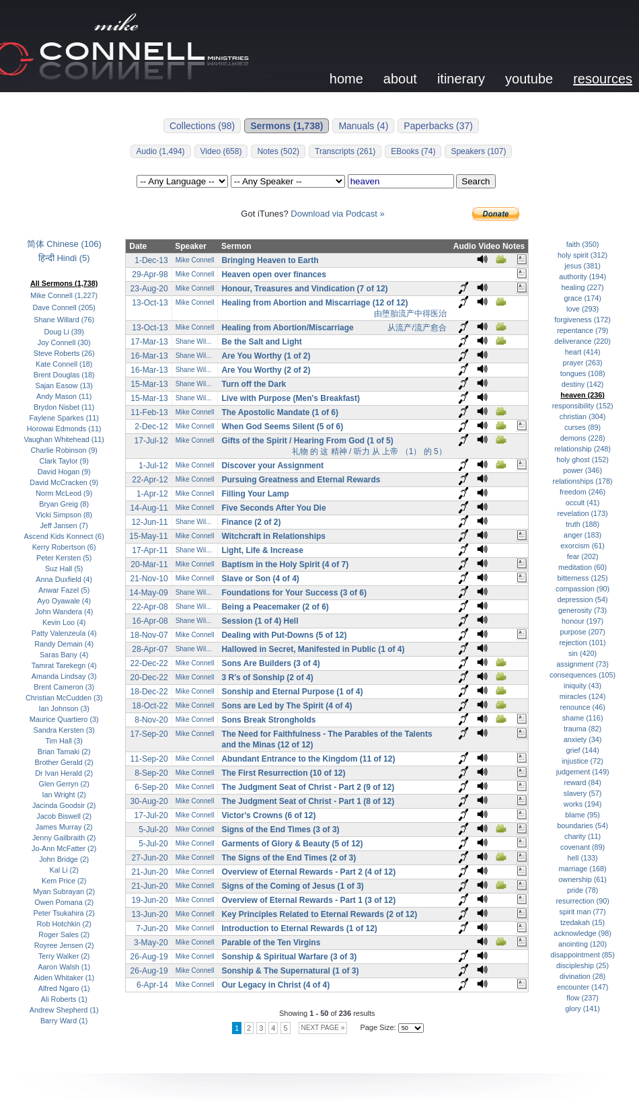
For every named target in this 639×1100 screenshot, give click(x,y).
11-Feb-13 (148, 412)
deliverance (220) (582, 341)
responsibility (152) (582, 406)
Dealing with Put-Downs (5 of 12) (283, 635)
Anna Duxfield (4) (64, 579)
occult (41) (583, 503)
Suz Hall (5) (64, 568)
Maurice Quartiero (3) (64, 719)
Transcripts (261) (345, 151)
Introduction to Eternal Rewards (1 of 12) (299, 928)
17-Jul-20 (151, 815)
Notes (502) (278, 151)
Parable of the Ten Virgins (270, 942)
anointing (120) (582, 944)
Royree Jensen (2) (64, 945)
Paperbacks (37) (438, 125)
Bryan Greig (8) (64, 504)
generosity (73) (582, 610)
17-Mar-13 (148, 341)
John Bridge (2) (64, 859)
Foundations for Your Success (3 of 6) (294, 592)
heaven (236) (582, 395)
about (400, 78)
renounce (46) (582, 707)
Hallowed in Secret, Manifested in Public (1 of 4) (312, 649)
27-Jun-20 (150, 858)
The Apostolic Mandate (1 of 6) (279, 412)
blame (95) (582, 815)
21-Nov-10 (149, 578)
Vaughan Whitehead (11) (64, 439)
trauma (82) (582, 729)
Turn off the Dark (253, 384)
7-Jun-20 (151, 928)
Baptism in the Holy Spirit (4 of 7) (284, 564)
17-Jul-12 (151, 440)
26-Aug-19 (149, 956)
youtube (529, 78)
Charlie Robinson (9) (64, 450)
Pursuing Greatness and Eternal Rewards (300, 479)
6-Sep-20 (151, 787)
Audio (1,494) (161, 151)
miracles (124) (583, 696)
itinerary (461, 78)
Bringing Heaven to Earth (269, 260)
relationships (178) (583, 481)
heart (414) (583, 352)
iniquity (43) (582, 686)
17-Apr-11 (149, 550)
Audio (464, 246)
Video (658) (221, 151)
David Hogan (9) (64, 472)
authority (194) (582, 276)
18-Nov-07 (149, 635)
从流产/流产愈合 (416, 327)
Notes (513, 246)
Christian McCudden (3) (64, 698)
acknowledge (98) (582, 933)
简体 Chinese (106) (64, 244)
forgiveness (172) (582, 320)
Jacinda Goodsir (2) (64, 805)
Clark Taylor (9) (64, 461)
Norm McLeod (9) (64, 493)
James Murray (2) (64, 827)
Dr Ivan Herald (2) (64, 773)
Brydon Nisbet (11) (64, 407)
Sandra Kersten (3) (63, 730)
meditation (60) (582, 567)
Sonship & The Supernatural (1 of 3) (290, 971)
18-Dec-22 (149, 691)
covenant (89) (582, 847)
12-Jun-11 (150, 522)
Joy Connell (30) (64, 342)
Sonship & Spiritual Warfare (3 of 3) (288, 956)
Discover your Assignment (272, 465)
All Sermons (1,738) (64, 283)
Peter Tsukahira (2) (64, 913)
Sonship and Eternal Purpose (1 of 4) (292, 691)
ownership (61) (582, 879)
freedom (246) (582, 492)
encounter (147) (582, 987)
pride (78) (582, 890)
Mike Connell (195, 260)
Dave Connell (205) (64, 307)
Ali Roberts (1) (64, 999)
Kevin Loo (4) (63, 622)
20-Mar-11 (148, 564)
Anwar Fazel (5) (63, 590)
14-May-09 (148, 592)
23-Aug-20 (149, 288)
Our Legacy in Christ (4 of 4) (275, 985)
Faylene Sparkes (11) (64, 418)
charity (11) (582, 836)
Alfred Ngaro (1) (64, 988)
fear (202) (583, 556)
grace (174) (582, 298)
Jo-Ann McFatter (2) (64, 848)
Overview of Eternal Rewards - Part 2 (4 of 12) (308, 872)
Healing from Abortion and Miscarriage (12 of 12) (314, 302)
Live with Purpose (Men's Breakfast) (290, 398)
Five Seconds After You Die (273, 508)
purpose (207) (582, 632)
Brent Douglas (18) (64, 375)
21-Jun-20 (150, 872)
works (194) (583, 804)
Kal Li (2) (64, 870)
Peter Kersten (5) (63, 558)
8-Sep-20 (151, 773)
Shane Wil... (194, 341)
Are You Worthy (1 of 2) (265, 356)
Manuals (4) (363, 125)
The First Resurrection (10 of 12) (283, 773)
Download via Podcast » (337, 214)
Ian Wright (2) (63, 795)
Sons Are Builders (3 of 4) (270, 663)
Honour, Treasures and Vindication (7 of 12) (304, 288)
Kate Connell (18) (64, 364)
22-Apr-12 (149, 479)
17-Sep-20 (149, 734)
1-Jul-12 (153, 465)
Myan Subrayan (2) (64, 891)
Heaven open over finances (273, 274)
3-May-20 (151, 942)
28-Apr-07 (149, 649)
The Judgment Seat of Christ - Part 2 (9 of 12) (307, 787)
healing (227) (583, 287)
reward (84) (582, 782)
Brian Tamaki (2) (64, 751)
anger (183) (582, 535)
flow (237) (582, 998)
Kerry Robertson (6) (64, 547)
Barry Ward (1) (64, 1021)
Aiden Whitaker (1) (64, 978)
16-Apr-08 (149, 621)
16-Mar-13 (148, 356)
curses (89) (582, 427)
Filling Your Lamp (255, 494)
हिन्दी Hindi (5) (64, 258)
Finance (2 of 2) (250, 522)
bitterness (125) (582, 578)
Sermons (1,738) (286, 125)
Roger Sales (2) (63, 934)
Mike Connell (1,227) (64, 295)
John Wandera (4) (64, 612)
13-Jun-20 (150, 914)
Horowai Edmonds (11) (64, 429)
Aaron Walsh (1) (64, 967)
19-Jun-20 (150, 900)
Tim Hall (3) (64, 741)
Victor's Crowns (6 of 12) (268, 815)
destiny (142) (583, 384)
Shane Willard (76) (64, 320)
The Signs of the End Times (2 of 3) (288, 858)
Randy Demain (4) (63, 644)
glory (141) (582, 1008)
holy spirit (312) (582, 255)
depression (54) (582, 599)
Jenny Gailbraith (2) (64, 838)
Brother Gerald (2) (64, 762)
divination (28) (582, 976)
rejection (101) (583, 642)
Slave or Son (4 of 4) (260, 578)
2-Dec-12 (151, 426)
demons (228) (582, 438)
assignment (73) (582, 664)
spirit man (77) (583, 912)
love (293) (582, 309)
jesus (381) (582, 266)
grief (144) (582, 750)
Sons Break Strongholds (268, 720)
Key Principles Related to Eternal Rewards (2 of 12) (319, 914)
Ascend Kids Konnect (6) (64, 536)
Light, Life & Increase (262, 550)
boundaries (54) (582, 825)
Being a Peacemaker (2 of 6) (274, 607)
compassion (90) (582, 589)
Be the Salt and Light (261, 341)
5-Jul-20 (153, 829)
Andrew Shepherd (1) (64, 1010)
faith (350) (582, 244)
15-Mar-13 (148, 384)
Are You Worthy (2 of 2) (265, 370)
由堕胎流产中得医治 (410, 313)
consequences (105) (582, 675)
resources (602, 78)
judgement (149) (582, 772)
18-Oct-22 (149, 705)
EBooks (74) (413, 151)
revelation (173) (582, 513)
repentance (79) (582, 330)
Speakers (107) (478, 151)
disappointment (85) (582, 955)
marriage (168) (583, 869)
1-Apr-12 (152, 494)
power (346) (582, 470)
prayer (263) (583, 363)
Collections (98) (202, 125)
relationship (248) (582, 449)
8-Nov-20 (151, 720)
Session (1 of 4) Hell (259, 621)
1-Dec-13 (151, 260)
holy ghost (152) (582, 459)
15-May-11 (148, 536)
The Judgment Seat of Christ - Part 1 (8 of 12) (307, 801)
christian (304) (583, 416)
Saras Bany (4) (64, 655)
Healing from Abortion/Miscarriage (287, 327)
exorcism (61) (582, 546)
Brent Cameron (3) (64, 687)
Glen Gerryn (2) (64, 784)
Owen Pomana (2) (63, 902)
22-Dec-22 (149, 663)
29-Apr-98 (149, 274)
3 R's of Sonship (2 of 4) (267, 677)
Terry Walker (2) (64, 956)
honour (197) (582, 621)
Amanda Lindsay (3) (64, 676)
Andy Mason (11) (63, 396)
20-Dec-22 (149, 677)
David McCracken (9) (64, 482)
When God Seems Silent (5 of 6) (282, 426)
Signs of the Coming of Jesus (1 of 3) (292, 886)
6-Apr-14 (152, 985)
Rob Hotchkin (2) (64, 924)
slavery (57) (583, 793)
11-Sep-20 (149, 759)
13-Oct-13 (149, 302)
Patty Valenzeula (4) (64, 633)
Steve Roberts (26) (64, 353)
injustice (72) (582, 761)
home (346, 78)
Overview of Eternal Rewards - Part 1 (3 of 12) (308, 900)
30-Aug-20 (149, 801)
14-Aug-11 (149, 508)
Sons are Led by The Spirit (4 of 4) (286, 705)
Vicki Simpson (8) (64, 515)
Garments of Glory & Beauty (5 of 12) (292, 843)
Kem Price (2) (64, 881)
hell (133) (583, 858)
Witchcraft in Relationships (273, 536)
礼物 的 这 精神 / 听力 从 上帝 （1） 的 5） (369, 451)
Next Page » (323, 1027)
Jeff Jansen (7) (63, 525)
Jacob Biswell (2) (63, 816)
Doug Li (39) (64, 332)
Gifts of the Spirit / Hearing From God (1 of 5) (307, 440)
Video (489, 246)
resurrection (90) (582, 901)
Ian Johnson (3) (64, 708)
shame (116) (582, 718)
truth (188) (582, 524)
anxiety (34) (583, 739)
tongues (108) (582, 373)
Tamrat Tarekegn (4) (64, 665)
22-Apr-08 (149, 607)
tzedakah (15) (582, 922)
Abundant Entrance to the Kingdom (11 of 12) (308, 759)
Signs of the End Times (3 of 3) (280, 829)
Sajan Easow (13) (63, 385)
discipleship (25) (582, 965)
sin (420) (582, 653)
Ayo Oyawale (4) (64, 601)
